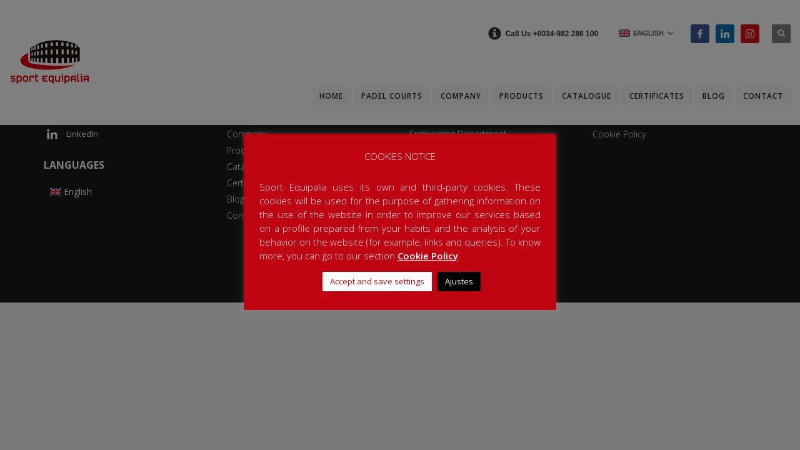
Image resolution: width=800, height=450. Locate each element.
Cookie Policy (428, 255)
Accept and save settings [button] (377, 281)
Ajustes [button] (459, 281)
